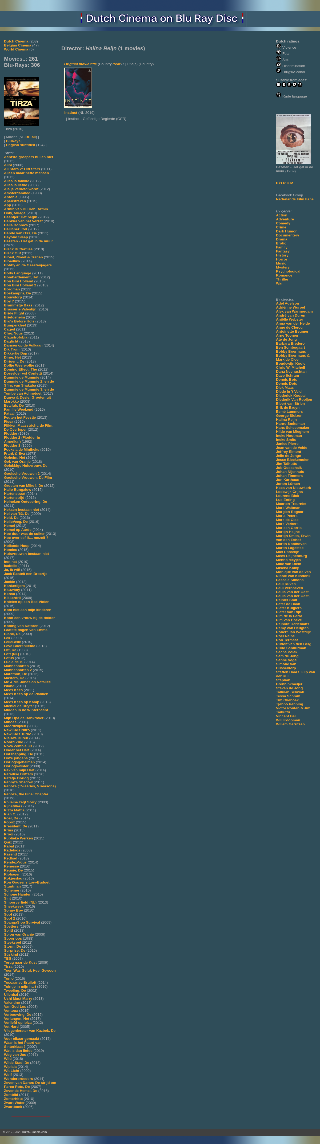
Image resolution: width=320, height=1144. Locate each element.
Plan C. (10, 814)
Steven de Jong (289, 688)
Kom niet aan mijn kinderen (27, 610)
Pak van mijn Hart (19, 770)
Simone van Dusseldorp (286, 666)
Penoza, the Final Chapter (26, 794)
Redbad (10, 858)
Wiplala (10, 1067)
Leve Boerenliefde (19, 646)
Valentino (12, 1003)
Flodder (10, 433)
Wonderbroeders (18, 1079)
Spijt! (8, 930)
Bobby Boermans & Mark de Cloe (293, 357)
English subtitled (20, 145)
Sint (7, 898)
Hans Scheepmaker (292, 428)
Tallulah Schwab (290, 692)
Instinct (10, 562)
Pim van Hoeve (289, 620)
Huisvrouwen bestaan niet (26, 554)
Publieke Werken (18, 838)
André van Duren (290, 315)
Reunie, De (13, 870)
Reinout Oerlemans (292, 624)
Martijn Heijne (288, 532)
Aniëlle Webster (289, 319)
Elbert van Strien (290, 404)
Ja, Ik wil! (12, 570)
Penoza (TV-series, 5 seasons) (30, 786)
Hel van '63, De (16, 514)
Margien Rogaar (289, 512)
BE (28, 137)
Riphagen (12, 874)
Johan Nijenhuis (290, 472)
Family (281, 247)
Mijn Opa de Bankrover (23, 718)
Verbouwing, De (17, 1015)
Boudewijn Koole (290, 363)
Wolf (8, 1075)
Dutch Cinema (16, 41)
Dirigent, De (14, 361)
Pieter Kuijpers (289, 608)
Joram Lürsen (288, 484)
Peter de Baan (288, 604)
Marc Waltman (288, 508)
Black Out (12, 253)
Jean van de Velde (291, 448)
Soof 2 (9, 918)
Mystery (283, 267)
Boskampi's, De (17, 293)
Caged (9, 329)
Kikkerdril (12, 598)
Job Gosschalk (289, 468)
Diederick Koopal (291, 396)
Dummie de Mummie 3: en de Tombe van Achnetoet (29, 391)
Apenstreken (15, 201)
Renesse (11, 866)
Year (117, 64)
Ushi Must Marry (18, 999)
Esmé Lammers (289, 412)
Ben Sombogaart (290, 347)
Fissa (8, 421)
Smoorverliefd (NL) (20, 902)
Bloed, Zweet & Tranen (23, 257)
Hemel (9, 526)
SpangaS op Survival (22, 922)
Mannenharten (16, 666)
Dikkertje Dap (15, 353)
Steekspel (12, 942)
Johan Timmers (289, 476)
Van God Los (15, 1007)
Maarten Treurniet (291, 504)
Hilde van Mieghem (292, 432)
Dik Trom (11, 349)
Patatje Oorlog (16, 778)
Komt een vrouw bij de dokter (29, 618)
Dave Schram (287, 375)
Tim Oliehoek (287, 700)
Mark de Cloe (287, 520)
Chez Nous (13, 333)
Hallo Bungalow (17, 490)
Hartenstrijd (14, 498)
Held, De (11, 518)
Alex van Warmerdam (294, 311)
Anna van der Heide (293, 323)
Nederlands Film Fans (295, 199)
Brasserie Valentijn (20, 309)
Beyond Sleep (16, 237)
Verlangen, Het (16, 1019)
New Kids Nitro (17, 730)
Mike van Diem (288, 564)
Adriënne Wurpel (290, 307)
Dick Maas (285, 388)
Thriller (282, 279)
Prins (8, 830)
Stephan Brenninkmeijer (289, 682)
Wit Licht (11, 1071)
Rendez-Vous (15, 862)
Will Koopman (288, 720)
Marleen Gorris (289, 528)
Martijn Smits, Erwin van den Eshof (293, 538)
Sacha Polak (286, 652)
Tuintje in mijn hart (20, 987)
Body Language (17, 273)
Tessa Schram (288, 696)
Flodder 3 (12, 445)
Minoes (10, 722)
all (34, 137)
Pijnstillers (13, 806)
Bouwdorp (13, 297)
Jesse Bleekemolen (292, 460)
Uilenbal (11, 995)
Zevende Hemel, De (20, 1091)
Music (281, 263)
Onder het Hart (16, 750)
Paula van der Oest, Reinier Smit (293, 598)
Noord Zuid (13, 742)
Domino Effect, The (20, 369)
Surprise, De (14, 950)
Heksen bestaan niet (21, 510)
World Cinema (16, 49)
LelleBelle (12, 642)
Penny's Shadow (18, 782)
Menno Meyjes (288, 560)
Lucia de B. (13, 662)
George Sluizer (289, 416)
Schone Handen (17, 894)
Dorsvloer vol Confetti (23, 373)
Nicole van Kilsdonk (293, 576)
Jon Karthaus (287, 480)
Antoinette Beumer (292, 331)
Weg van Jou (15, 1055)
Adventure (285, 219)
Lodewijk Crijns (289, 492)
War (279, 283)
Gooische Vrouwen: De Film (28, 478)
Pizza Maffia (14, 810)
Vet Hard (11, 1027)
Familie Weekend (18, 409)
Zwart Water (14, 1103)
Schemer (11, 890)
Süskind (11, 954)
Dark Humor (286, 231)
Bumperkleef (15, 325)
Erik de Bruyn (287, 408)
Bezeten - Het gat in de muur (28, 241)
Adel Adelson (287, 303)
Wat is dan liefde (18, 1051)
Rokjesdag (13, 878)
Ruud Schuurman (291, 648)
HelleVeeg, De (16, 522)
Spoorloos (13, 938)
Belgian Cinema (17, 45)
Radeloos (12, 850)
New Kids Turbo (17, 734)
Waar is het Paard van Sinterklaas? (23, 1045)
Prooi (8, 834)
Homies (10, 550)
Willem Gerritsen (290, 724)
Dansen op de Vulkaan (23, 345)
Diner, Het (12, 357)
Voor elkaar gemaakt (21, 1039)
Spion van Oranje (19, 934)
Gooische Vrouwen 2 (22, 474)
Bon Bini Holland (18, 281)
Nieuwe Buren (16, 738)
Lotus (9, 658)
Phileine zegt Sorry (20, 802)
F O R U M (284, 183)
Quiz (8, 842)
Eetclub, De (14, 405)
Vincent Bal (286, 716)
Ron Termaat (287, 640)
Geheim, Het (14, 458)
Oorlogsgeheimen (19, 762)
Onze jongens (16, 758)
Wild (8, 1059)
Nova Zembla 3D (18, 746)
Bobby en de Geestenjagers (28, 265)
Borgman (12, 289)
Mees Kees (13, 690)
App (7, 205)
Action (281, 215)
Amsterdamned (17, 193)
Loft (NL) (11, 654)
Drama (281, 239)
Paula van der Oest (292, 592)
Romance (284, 275)
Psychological (288, 271)
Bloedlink (12, 261)
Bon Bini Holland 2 (20, 285)
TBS (7, 958)
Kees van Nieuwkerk (293, 488)
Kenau (9, 594)
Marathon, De (15, 674)
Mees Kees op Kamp (21, 702)
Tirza (8, 966)
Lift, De (10, 650)
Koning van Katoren (21, 626)
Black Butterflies (18, 249)
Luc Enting (285, 500)
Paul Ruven (286, 584)
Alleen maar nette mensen (26, 173)
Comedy (283, 223)
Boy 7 (9, 301)
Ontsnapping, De (18, 754)
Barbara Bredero (290, 343)
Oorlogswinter (16, 766)
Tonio (9, 978)
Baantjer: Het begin (20, 217)
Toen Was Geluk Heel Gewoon (30, 970)
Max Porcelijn (287, 552)
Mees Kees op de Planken (26, 694)
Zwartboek (13, 1107)
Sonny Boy (13, 910)
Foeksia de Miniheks (21, 450)
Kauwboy (12, 590)
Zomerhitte (13, 1099)
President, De (15, 826)
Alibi (8, 165)
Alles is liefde (15, 185)
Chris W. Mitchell (290, 367)
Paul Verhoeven (289, 588)
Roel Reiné (285, 636)
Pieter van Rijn (288, 612)
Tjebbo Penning (289, 704)
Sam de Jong (287, 656)
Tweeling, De (15, 991)
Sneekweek (13, 906)
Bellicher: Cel (15, 229)
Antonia (11, 197)
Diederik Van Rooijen (294, 400)
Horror (281, 259)
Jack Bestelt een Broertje (25, 574)
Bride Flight (14, 313)
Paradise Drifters (18, 774)
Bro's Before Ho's (19, 321)
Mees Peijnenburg (291, 556)
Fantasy (283, 251)
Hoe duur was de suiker (24, 534)
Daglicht (11, 341)
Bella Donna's (16, 225)
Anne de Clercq (289, 327)
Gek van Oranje (17, 462)
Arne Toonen (287, 335)
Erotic (281, 243)
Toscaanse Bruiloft (20, 982)
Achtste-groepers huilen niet (28, 157)
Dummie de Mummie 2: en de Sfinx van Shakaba (29, 383)
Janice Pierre (287, 444)
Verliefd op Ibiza (18, 1023)
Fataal (9, 413)
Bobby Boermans (291, 351)
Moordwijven (15, 726)
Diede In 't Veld (289, 392)
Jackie (9, 582)
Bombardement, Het (21, 277)
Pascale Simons (290, 580)
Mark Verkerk (287, 524)
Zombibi (11, 1095)
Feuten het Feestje (20, 417)
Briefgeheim (14, 317)
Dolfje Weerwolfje (19, 365)
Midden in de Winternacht (26, 710)
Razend (10, 854)
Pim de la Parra (289, 616)
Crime (281, 227)
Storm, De (12, 946)
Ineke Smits (286, 440)
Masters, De (14, 678)
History (282, 255)
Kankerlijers (14, 586)
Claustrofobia (15, 337)
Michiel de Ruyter (19, 706)
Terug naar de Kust (20, 962)
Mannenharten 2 (18, 670)
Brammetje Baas (18, 305)
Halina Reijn (286, 420)
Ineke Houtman (289, 436)
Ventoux (11, 1011)
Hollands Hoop (17, 546)
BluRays (13, 141)
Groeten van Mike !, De (23, 486)
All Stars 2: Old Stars (22, 169)
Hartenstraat (14, 494)
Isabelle (10, 566)
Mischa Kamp (287, 568)
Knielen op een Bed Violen (26, 602)
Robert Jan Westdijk (293, 632)
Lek (7, 638)
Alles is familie (16, 181)
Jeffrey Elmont (288, 452)
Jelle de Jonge (288, 456)
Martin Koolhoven (291, 544)
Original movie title (80, 64)
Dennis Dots (286, 384)
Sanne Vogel (287, 660)
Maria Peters (287, 516)
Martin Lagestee (290, 548)
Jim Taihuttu (286, 464)
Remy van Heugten (292, 628)
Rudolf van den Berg (293, 644)
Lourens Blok (287, 496)
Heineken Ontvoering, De (25, 502)
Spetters (11, 926)
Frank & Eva (14, 454)
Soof (8, 914)
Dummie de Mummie (21, 377)
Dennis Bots (286, 380)
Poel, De (11, 818)
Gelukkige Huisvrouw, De (25, 466)
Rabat (9, 846)
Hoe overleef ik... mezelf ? (26, 538)
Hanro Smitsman (290, 424)
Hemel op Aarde (17, 530)
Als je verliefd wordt (21, 189)
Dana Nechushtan (291, 371)
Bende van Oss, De (20, 233)
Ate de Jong (286, 339)
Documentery (287, 235)
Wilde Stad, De (16, 1063)
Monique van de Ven (293, 572)
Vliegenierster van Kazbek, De (29, 1031)
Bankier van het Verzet (23, 221)
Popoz (9, 822)
